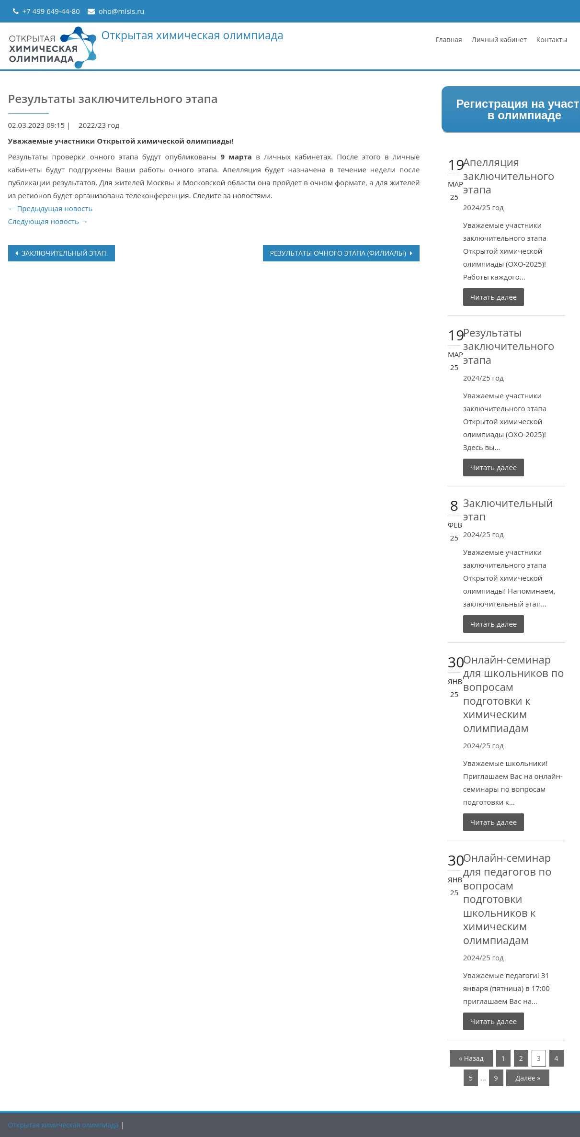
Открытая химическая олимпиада (193, 35)
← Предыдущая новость (50, 208)
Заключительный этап (508, 509)
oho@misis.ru (122, 11)
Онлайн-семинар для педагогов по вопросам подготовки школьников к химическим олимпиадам (507, 898)
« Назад (471, 1058)
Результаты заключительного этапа (509, 346)
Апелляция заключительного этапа (509, 175)
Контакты (552, 39)
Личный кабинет (499, 39)
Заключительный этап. (64, 253)
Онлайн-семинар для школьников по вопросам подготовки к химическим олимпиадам (513, 693)
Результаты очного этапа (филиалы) (339, 253)
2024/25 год (483, 207)
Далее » (528, 1077)
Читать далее (493, 297)
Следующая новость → (48, 221)
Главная (448, 39)
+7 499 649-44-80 (51, 11)
